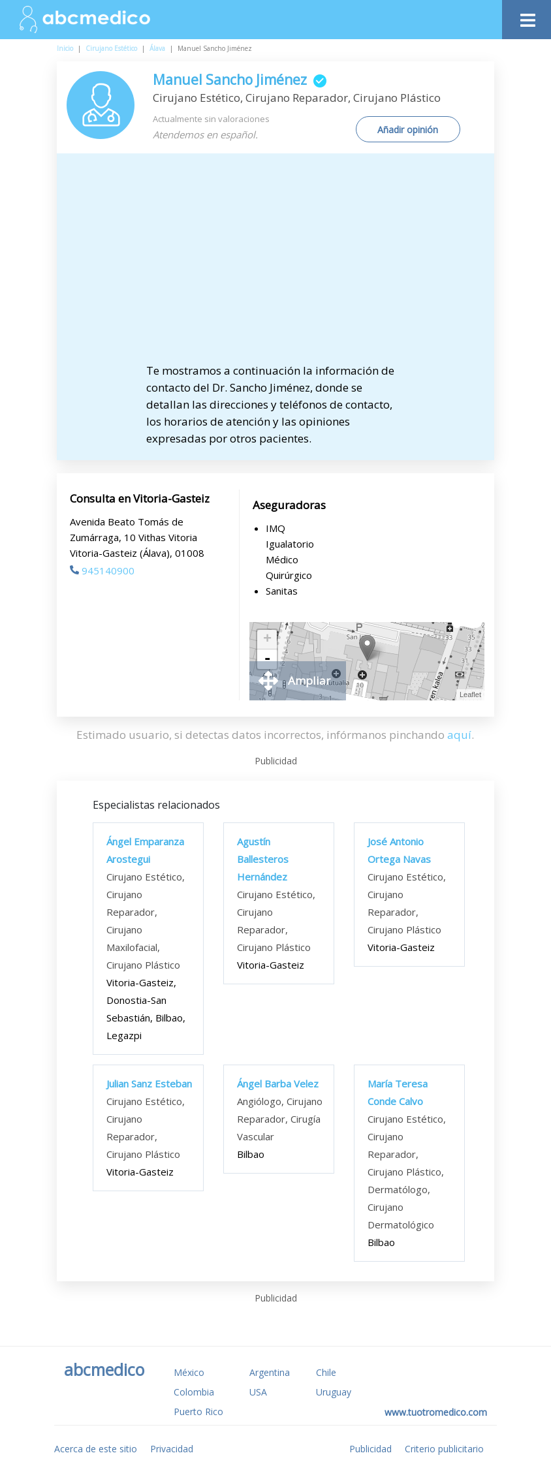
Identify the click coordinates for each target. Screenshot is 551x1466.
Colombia (194, 1392)
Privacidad (171, 1449)
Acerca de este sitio (95, 1449)
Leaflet (470, 694)
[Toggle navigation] (526, 16)
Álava (157, 48)
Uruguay (333, 1392)
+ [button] (267, 639)
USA (258, 1392)
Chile (326, 1372)
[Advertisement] (286, 264)
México (189, 1372)
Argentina (269, 1372)
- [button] (267, 659)
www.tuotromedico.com (436, 1412)
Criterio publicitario (444, 1449)
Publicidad (370, 1449)
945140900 (102, 570)
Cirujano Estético (111, 48)
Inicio (65, 48)
